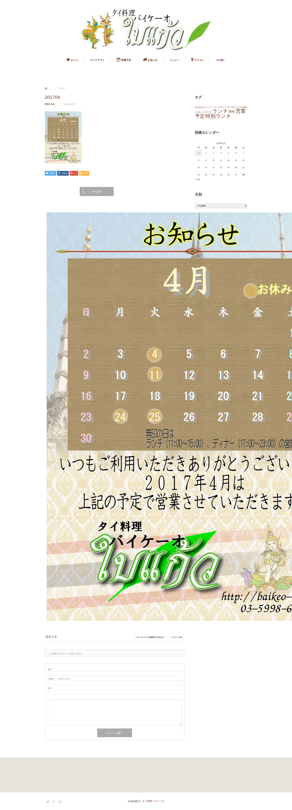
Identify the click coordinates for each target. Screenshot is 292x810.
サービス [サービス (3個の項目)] (232, 107)
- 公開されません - (60, 679)
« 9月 (197, 179)
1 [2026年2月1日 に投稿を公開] (198, 153)
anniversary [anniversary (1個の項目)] (199, 107)
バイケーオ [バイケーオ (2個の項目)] (206, 112)
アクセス (197, 59)
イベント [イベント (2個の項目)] (209, 107)
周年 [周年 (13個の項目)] (232, 111)
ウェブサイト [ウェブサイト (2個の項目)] (220, 107)
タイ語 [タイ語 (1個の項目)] (198, 112)
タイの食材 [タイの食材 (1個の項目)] (242, 107)
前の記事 (97, 191)
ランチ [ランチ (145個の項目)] (220, 111)
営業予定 (124, 59)
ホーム (72, 59)
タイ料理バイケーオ (153, 801)
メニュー (174, 60)
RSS (59, 801)
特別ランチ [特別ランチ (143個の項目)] (218, 116)
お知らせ (150, 59)
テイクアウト (97, 60)
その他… (221, 60)
